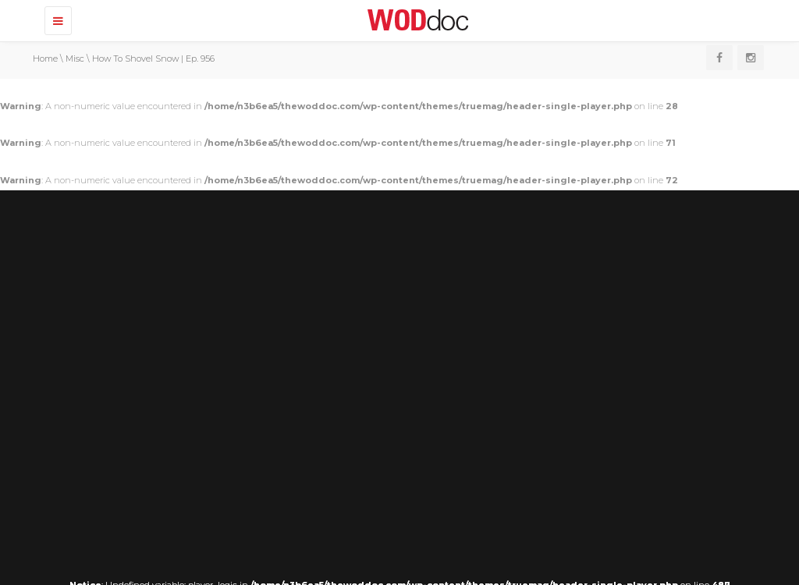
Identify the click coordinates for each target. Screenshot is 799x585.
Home (45, 58)
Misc (75, 58)
